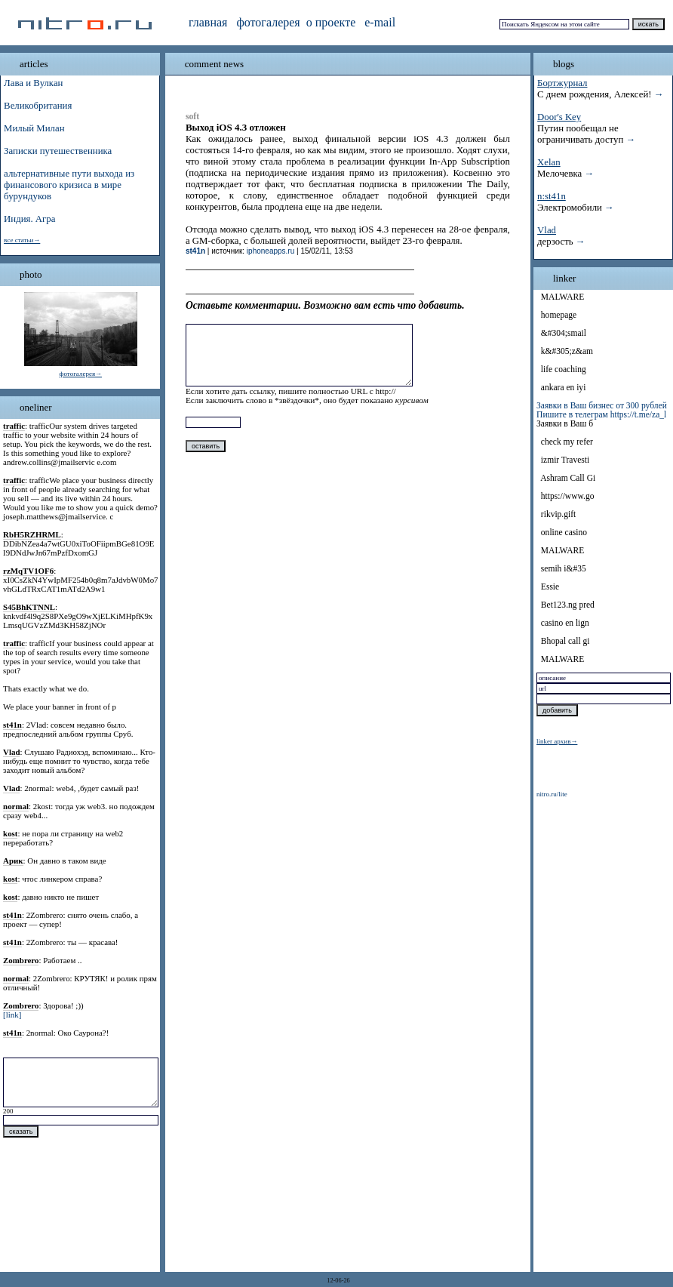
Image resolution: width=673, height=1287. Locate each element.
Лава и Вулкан (33, 83)
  (537, 296)
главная (208, 22)
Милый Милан (34, 128)
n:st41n (551, 196)
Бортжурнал (562, 83)
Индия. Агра (29, 219)
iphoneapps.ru (270, 251)
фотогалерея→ (81, 373)
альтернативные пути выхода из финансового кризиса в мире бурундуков (69, 185)
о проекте (331, 22)
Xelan (549, 162)
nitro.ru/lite (551, 794)
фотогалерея (268, 22)
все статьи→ (22, 240)
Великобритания (38, 105)
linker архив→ (556, 741)
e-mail (379, 22)
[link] (12, 1014)
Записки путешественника (58, 151)
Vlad (546, 230)
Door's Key (559, 117)
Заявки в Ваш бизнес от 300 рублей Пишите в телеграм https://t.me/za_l (601, 410)
